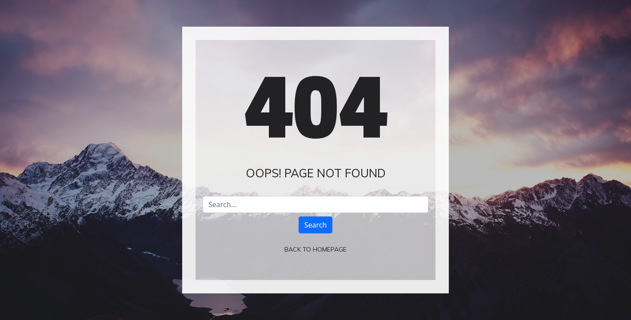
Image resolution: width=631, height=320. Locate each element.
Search (315, 225)
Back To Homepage (315, 249)
